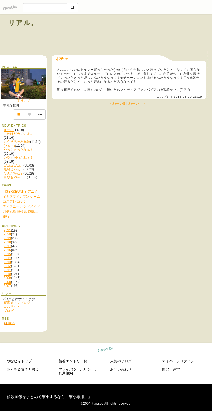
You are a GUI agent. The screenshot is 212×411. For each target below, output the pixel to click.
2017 (7, 246)
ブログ (9, 311)
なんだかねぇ (13, 173)
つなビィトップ (19, 361)
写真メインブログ (17, 303)
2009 (7, 278)
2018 (7, 242)
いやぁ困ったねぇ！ (18, 157)
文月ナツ (23, 100)
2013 (7, 262)
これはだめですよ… (18, 134)
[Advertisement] (141, 35)
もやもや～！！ (15, 177)
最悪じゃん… (13, 169)
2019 (7, 238)
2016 (7, 250)
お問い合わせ (121, 369)
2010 (7, 274)
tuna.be (105, 350)
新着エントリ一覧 (73, 361)
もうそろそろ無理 (17, 142)
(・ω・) (9, 146)
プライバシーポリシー (76, 369)
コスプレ (163, 96)
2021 (7, 230)
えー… (9, 130)
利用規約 (66, 373)
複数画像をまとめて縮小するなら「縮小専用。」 (49, 396)
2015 (7, 254)
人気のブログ (121, 361)
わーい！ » (137, 103)
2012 (7, 266)
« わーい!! (117, 103)
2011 (7, 270)
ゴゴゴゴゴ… (13, 165)
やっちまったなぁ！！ (20, 150)
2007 (7, 286)
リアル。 (23, 22)
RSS (9, 323)
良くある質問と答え (23, 369)
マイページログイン (178, 361)
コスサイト (12, 307)
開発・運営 (171, 369)
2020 (7, 234)
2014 (7, 258)
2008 (7, 282)
